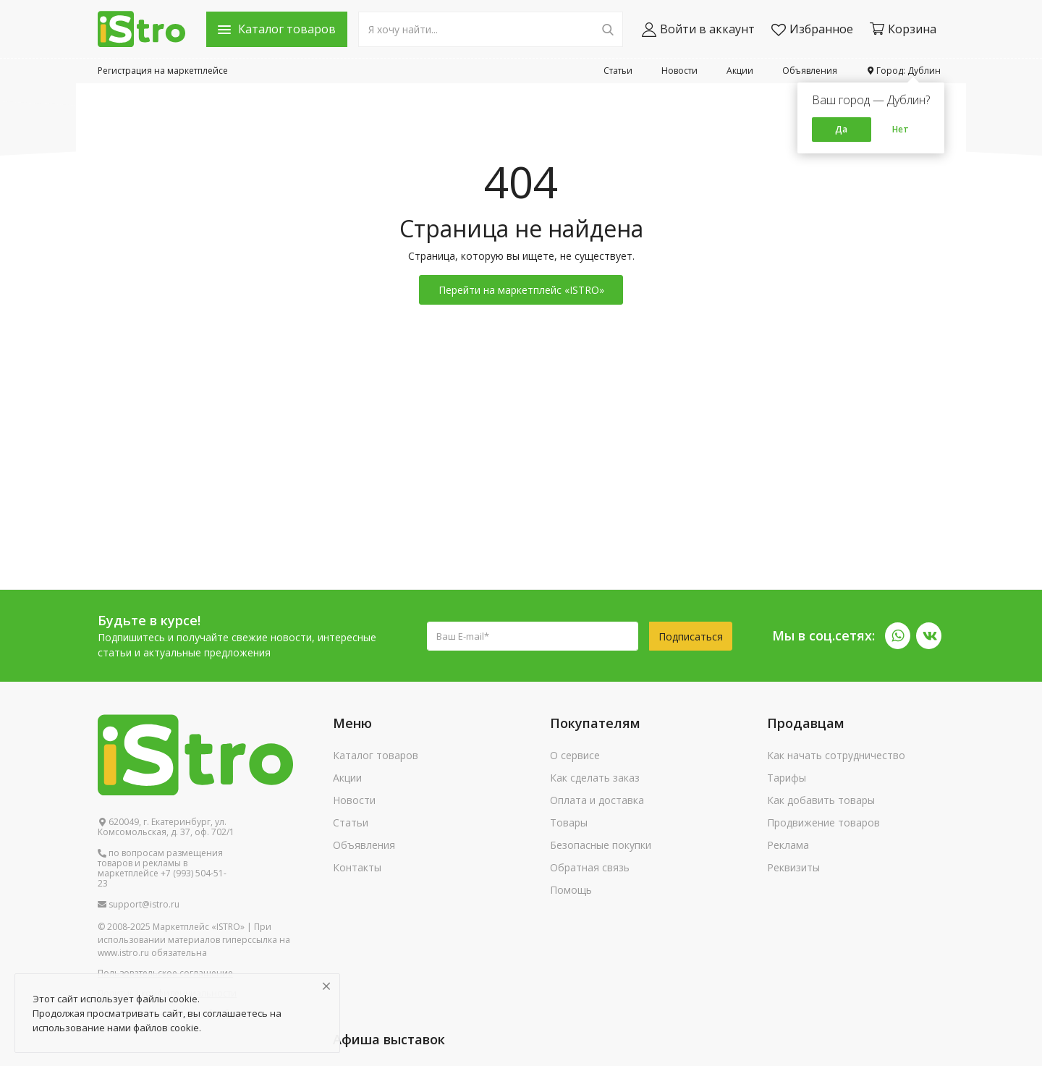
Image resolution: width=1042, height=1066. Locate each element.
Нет (900, 129)
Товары (569, 822)
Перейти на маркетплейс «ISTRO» (521, 290)
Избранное (812, 29)
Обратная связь (590, 867)
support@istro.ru (138, 905)
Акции (740, 70)
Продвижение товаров (823, 822)
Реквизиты (793, 867)
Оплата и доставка (597, 800)
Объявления (809, 70)
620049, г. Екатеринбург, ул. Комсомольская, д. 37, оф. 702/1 (166, 827)
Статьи (617, 70)
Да (841, 129)
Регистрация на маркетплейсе (163, 70)
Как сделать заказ (595, 777)
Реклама (788, 845)
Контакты (357, 867)
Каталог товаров (375, 755)
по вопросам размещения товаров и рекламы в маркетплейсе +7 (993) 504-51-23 (162, 868)
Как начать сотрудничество (836, 755)
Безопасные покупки (600, 845)
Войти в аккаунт (698, 29)
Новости (679, 70)
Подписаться (690, 636)
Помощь (571, 890)
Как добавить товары (821, 800)
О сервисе (575, 755)
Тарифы (786, 777)
